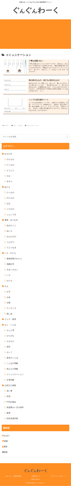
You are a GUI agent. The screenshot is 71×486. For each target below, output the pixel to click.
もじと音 (10, 330)
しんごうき (11, 215)
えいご (9, 352)
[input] (35, 137)
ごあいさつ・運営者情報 (13, 476)
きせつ (9, 181)
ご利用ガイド (35, 476)
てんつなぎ (11, 248)
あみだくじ (11, 226)
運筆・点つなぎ (11, 220)
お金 (8, 297)
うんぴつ (10, 242)
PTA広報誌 (11, 402)
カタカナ (10, 341)
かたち (9, 281)
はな (8, 204)
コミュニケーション (15, 374)
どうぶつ (10, 171)
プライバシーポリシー (58, 476)
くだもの (10, 209)
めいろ (9, 231)
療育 (8, 413)
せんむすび (11, 237)
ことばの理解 (12, 363)
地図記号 (10, 264)
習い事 (9, 391)
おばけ (6, 436)
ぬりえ (7, 187)
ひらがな (10, 336)
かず (8, 292)
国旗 (5, 441)
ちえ (6, 286)
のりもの (10, 159)
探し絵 (9, 314)
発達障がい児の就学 (15, 407)
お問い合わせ (35, 479)
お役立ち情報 (10, 385)
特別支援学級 (12, 419)
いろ (8, 275)
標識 (4, 452)
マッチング (11, 308)
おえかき (8, 154)
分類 (8, 303)
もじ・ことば (10, 325)
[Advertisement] (35, 34)
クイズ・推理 (10, 319)
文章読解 (10, 380)
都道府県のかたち (14, 259)
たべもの (10, 165)
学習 (8, 397)
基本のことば (12, 358)
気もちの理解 (12, 369)
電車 (4, 447)
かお (8, 176)
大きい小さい (12, 270)
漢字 (8, 347)
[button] (67, 137)
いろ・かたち (10, 253)
